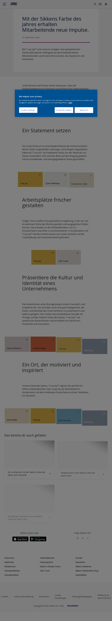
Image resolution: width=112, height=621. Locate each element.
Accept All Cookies (63, 110)
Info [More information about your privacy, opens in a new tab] (70, 103)
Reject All (84, 110)
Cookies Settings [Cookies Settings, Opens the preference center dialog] (28, 110)
